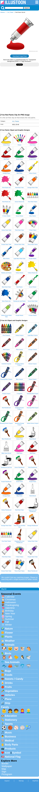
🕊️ (28, 657)
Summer (9, 619)
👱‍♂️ (28, 711)
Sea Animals (12, 662)
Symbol (16, 752)
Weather (10, 640)
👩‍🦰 (22, 711)
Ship (7, 703)
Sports (9, 723)
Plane (8, 699)
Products (10, 748)
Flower (9, 632)
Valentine (10, 608)
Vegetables (11, 691)
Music (8, 732)
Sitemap (21, 781)
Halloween (10, 602)
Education (11, 715)
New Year (10, 613)
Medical (9, 740)
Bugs (8, 670)
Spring (8, 616)
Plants (8, 636)
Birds (8, 653)
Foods (8, 674)
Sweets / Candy (14, 678)
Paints (11, 12)
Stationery (11, 719)
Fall (7, 622)
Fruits (8, 687)
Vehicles (10, 695)
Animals (9, 644)
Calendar (10, 596)
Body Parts (11, 744)
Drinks (9, 682)
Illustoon (3, 12)
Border (5, 763)
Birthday (9, 610)
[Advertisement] (19, 91)
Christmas (10, 599)
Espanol (7, 781)
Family (5, 707)
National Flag (13, 756)
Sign (4, 771)
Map (4, 769)
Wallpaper (7, 766)
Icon (7, 752)
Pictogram (7, 774)
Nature (9, 628)
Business (10, 736)
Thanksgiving (12, 605)
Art (8, 12)
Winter (8, 624)
